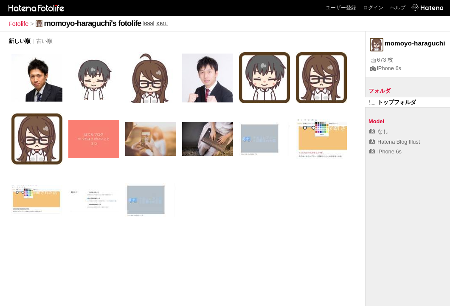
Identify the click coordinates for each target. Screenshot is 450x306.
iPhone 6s (385, 68)
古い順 (44, 41)
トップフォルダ (392, 102)
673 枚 (381, 60)
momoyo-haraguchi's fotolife (92, 23)
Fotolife (18, 23)
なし (378, 131)
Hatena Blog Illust (394, 142)
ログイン (373, 8)
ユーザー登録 (341, 8)
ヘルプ (397, 8)
